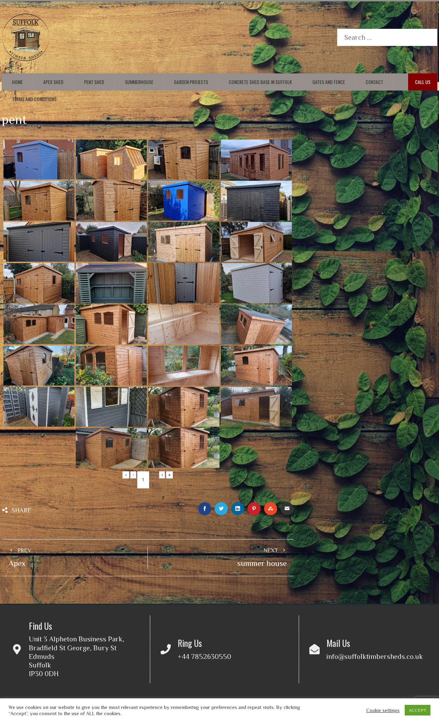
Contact (374, 81)
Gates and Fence (328, 81)
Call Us (422, 81)
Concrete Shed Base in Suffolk (260, 81)
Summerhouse (139, 81)
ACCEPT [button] (417, 710)
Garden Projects (191, 81)
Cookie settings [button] (383, 710)
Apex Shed (53, 81)
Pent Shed (94, 81)
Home (17, 81)
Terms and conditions (34, 99)
